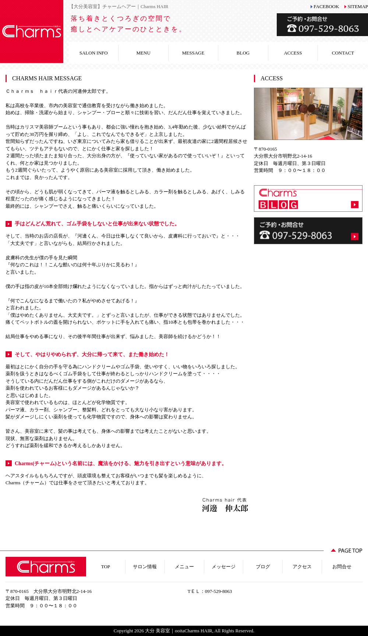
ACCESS (293, 53)
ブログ (263, 566)
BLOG (243, 53)
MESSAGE (193, 53)
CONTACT (343, 53)
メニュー (184, 566)
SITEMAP (357, 6)
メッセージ (224, 566)
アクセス (302, 566)
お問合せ (341, 566)
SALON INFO (93, 53)
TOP (105, 566)
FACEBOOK (326, 6)
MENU (144, 53)
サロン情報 (145, 566)
